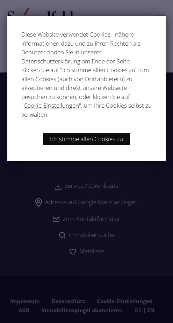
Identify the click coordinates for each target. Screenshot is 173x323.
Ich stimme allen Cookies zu (86, 139)
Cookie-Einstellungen (51, 105)
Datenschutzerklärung (50, 61)
